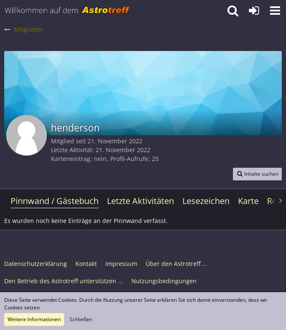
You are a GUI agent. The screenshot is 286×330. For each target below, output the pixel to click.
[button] (275, 10)
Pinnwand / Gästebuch (55, 201)
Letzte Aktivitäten (140, 201)
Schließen (80, 319)
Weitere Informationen (34, 319)
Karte (248, 201)
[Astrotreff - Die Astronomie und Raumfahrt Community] (67, 10)
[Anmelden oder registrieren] (254, 10)
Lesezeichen (206, 201)
